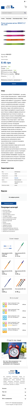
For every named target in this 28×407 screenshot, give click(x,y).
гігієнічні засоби (7, 223)
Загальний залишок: (7, 70)
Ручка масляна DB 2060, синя (7, 289)
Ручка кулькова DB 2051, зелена (20, 254)
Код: (2, 56)
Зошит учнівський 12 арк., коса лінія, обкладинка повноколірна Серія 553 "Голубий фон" (14, 316)
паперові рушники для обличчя (10, 228)
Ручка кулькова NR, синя (20, 288)
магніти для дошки (7, 226)
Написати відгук (4, 59)
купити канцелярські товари (10, 217)
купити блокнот (6, 213)
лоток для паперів (7, 211)
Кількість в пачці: (8, 72)
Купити (14, 83)
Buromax (16, 177)
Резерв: (3, 68)
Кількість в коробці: (8, 74)
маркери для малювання (9, 231)
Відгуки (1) (14, 325)
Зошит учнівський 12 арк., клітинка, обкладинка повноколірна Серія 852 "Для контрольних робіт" (14, 303)
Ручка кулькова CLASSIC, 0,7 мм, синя (7, 254)
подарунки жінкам (7, 225)
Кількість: (4, 76)
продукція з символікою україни (10, 229)
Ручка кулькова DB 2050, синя (20, 272)
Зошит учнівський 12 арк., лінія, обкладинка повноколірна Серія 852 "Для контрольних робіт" (14, 310)
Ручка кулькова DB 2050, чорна (7, 272)
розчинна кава (6, 210)
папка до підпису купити (9, 214)
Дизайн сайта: (14, 402)
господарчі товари (7, 216)
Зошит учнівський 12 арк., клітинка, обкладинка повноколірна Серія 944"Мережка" (14, 329)
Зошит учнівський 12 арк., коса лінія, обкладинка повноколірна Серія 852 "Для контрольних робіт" (14, 323)
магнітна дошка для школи (9, 219)
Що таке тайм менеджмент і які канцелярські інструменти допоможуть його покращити (12, 362)
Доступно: (4, 66)
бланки (4, 222)
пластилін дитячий (7, 220)
